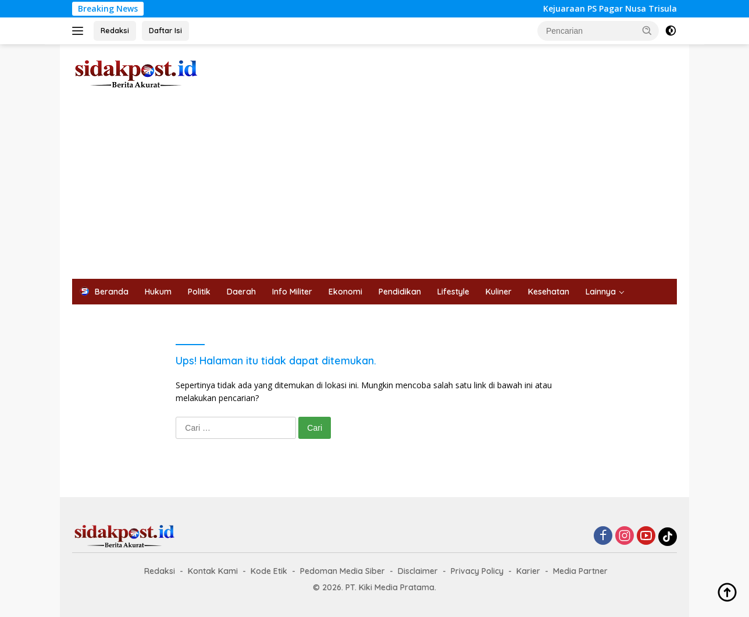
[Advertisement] (374, 191)
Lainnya (601, 291)
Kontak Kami (213, 571)
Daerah (241, 291)
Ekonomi (345, 291)
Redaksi (115, 30)
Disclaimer (418, 571)
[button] (647, 30)
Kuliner (499, 291)
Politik (199, 291)
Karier (528, 571)
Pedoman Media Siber (342, 571)
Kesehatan (548, 291)
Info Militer (292, 291)
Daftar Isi (165, 30)
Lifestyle (453, 291)
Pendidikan (400, 291)
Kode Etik (269, 571)
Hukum (158, 291)
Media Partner (580, 571)
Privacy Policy (477, 571)
